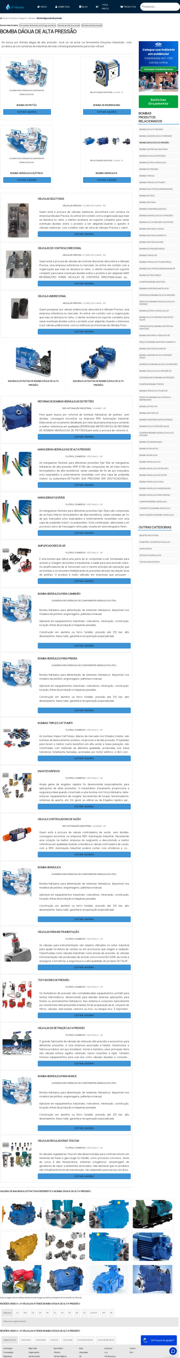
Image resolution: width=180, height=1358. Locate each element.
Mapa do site (142, 1322)
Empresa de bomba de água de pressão (158, 364)
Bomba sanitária (147, 202)
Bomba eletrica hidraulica (152, 162)
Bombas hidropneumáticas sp (154, 288)
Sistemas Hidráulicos (150, 555)
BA (77, 1249)
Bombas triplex (146, 175)
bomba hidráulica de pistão (153, 475)
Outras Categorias (155, 527)
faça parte (102, 6)
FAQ (138, 1327)
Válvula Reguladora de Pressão (87, 1332)
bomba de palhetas (148, 448)
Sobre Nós (62, 7)
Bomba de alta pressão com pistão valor (156, 318)
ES (33, 1249)
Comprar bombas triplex (151, 384)
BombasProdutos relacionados (150, 117)
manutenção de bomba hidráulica (156, 515)
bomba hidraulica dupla (151, 481)
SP (40, 1249)
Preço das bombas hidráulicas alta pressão (157, 302)
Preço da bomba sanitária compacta (157, 342)
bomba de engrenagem (150, 442)
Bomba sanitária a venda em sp (154, 335)
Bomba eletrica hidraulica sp (154, 310)
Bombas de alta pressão (92, 25)
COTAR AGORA (17, 115)
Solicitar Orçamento (158, 101)
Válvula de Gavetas (80, 1320)
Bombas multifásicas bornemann (156, 189)
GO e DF (94, 1249)
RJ (17, 1249)
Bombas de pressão (148, 169)
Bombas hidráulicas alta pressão (156, 215)
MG (25, 1249)
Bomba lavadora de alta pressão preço (155, 356)
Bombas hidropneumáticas (152, 209)
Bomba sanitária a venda (68, 25)
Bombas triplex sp (148, 255)
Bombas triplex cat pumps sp (153, 390)
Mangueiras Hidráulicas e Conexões (90, 1316)
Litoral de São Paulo (106, 1276)
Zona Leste (67, 1276)
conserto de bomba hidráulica (154, 508)
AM (103, 1249)
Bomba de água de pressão (152, 156)
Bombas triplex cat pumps (152, 182)
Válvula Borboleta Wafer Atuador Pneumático (95, 1328)
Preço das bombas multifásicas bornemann (155, 398)
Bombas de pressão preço (152, 248)
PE (70, 1249)
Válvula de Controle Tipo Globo (87, 1324)
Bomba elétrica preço (150, 275)
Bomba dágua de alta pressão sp (155, 371)
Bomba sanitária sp (148, 413)
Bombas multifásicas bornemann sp (157, 268)
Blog (83, 7)
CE (84, 1249)
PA (111, 1249)
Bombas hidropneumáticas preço (156, 419)
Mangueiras (145, 548)
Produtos (128, 7)
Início (42, 7)
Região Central (9, 1276)
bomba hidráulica (148, 455)
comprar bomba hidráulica (153, 501)
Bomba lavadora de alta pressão (155, 136)
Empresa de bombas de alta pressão (157, 295)
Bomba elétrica (147, 195)
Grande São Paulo (85, 1276)
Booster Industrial (149, 535)
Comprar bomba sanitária (152, 282)
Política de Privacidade (148, 1333)
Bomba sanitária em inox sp (152, 348)
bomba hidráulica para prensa (154, 495)
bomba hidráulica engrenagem (155, 488)
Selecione (7, 1249)
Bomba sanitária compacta (152, 235)
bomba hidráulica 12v (150, 462)
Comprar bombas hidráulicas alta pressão (156, 434)
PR (47, 1249)
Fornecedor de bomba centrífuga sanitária (38, 25)
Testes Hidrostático (149, 562)
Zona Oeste (40, 1276)
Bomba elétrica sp (148, 406)
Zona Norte (26, 1276)
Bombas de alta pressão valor (154, 426)
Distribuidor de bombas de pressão (156, 377)
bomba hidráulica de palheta (154, 468)
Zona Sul (54, 1276)
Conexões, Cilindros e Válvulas (154, 542)
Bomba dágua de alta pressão (154, 142)
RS (62, 1249)
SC (55, 1249)
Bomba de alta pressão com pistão (156, 222)
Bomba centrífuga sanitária (153, 149)
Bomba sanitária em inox (151, 242)
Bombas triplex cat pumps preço (155, 262)
